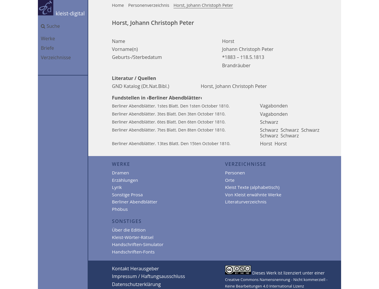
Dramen (120, 173)
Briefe (47, 48)
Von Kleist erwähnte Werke (253, 195)
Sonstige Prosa (127, 195)
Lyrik (117, 187)
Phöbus (120, 209)
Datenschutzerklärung (136, 284)
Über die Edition (129, 230)
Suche (50, 26)
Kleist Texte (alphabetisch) (252, 187)
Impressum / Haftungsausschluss (148, 276)
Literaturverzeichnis (245, 202)
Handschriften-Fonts (133, 252)
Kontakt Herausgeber (135, 268)
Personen (235, 173)
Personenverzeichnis (148, 5)
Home (118, 5)
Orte (230, 180)
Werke (48, 38)
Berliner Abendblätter (134, 202)
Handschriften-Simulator (137, 244)
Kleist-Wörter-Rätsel (132, 237)
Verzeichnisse (56, 57)
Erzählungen (125, 180)
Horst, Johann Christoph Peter (203, 5)
